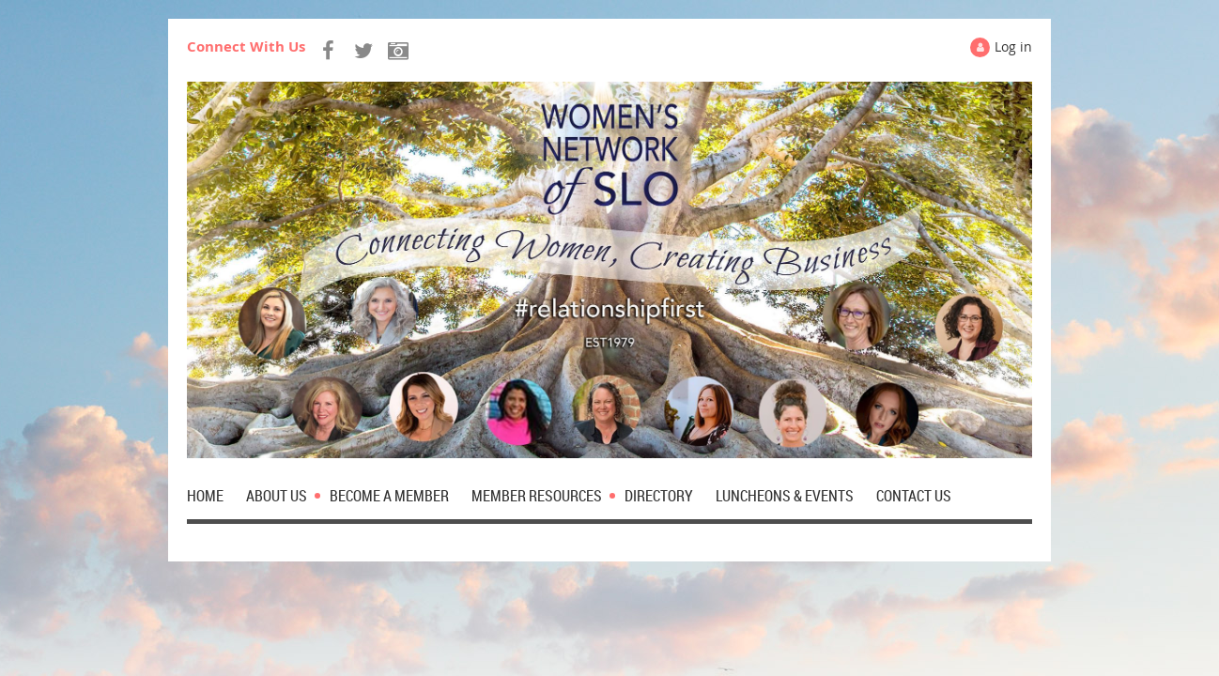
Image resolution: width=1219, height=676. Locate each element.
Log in (1013, 46)
